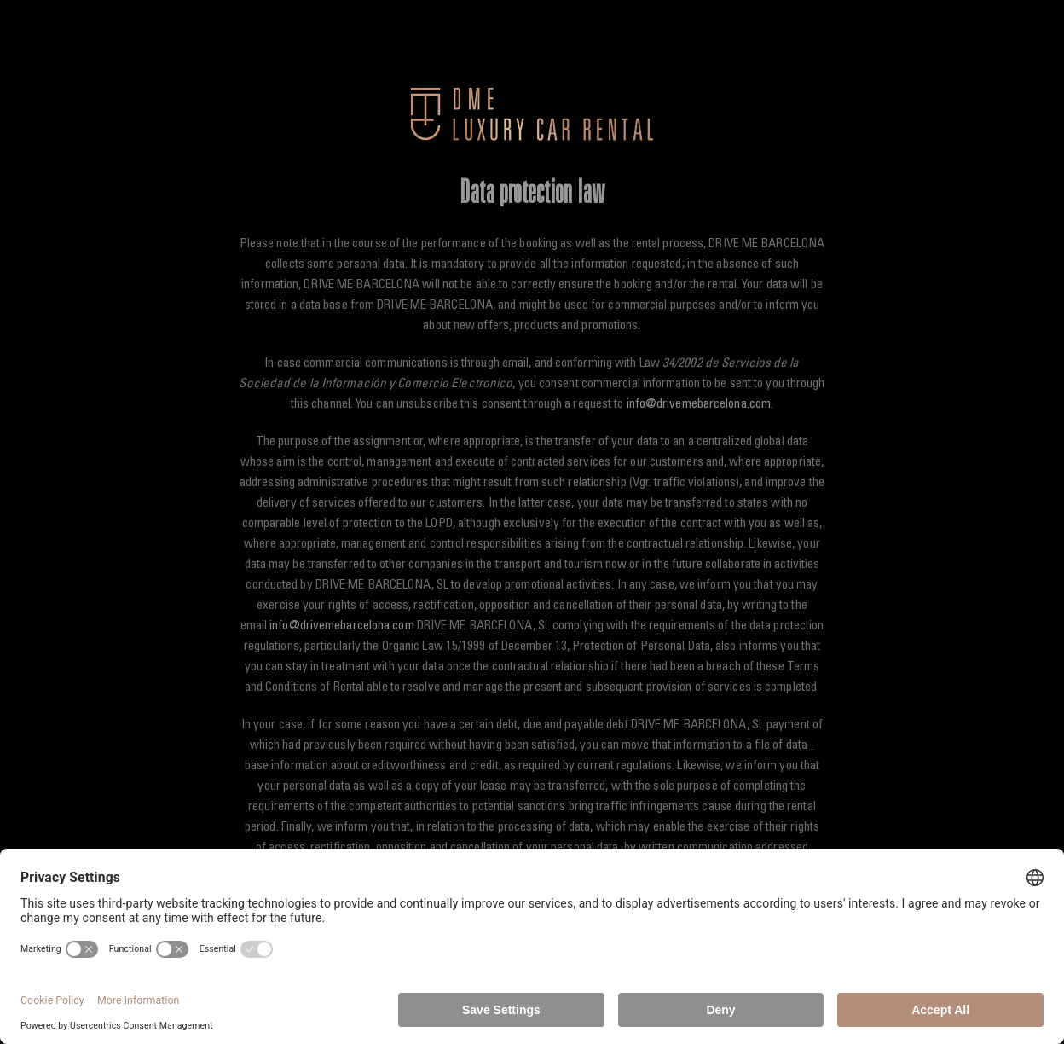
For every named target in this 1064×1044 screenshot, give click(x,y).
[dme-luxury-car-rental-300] (532, 93)
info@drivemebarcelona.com (699, 404)
